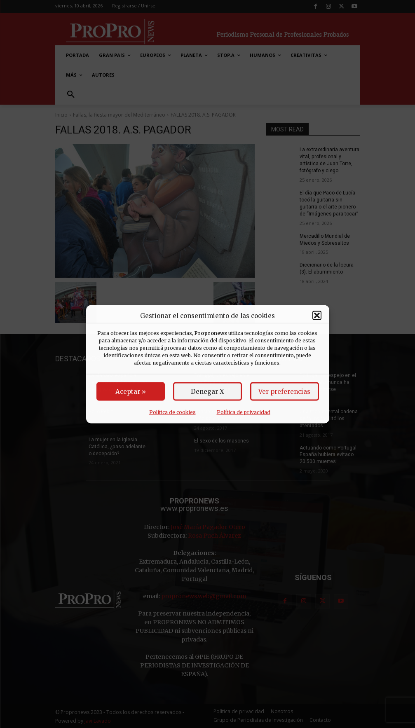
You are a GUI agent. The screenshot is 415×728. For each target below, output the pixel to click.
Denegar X (207, 391)
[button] (317, 315)
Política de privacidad (243, 412)
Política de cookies (172, 412)
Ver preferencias (284, 391)
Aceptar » (130, 391)
